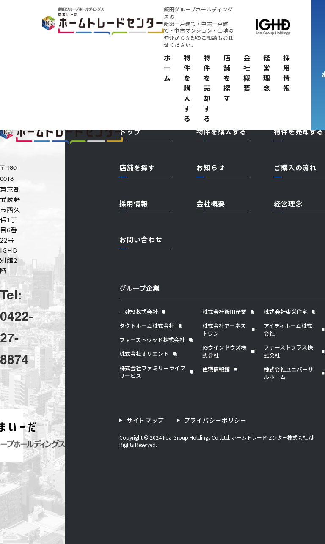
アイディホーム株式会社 (288, 329)
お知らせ (210, 167)
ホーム (167, 67)
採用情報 (286, 72)
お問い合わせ (140, 239)
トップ (130, 131)
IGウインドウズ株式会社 (224, 351)
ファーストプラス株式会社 (288, 351)
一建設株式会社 (138, 312)
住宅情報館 (216, 369)
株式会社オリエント (144, 354)
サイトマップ (145, 420)
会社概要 (247, 72)
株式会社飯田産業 (224, 312)
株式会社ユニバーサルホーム (288, 373)
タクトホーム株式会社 (146, 326)
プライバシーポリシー (215, 420)
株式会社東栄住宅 (286, 312)
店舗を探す (227, 77)
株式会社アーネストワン (224, 329)
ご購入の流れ (295, 167)
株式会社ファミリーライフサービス (152, 372)
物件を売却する (207, 87)
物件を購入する (187, 87)
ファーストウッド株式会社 (152, 340)
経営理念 (266, 72)
